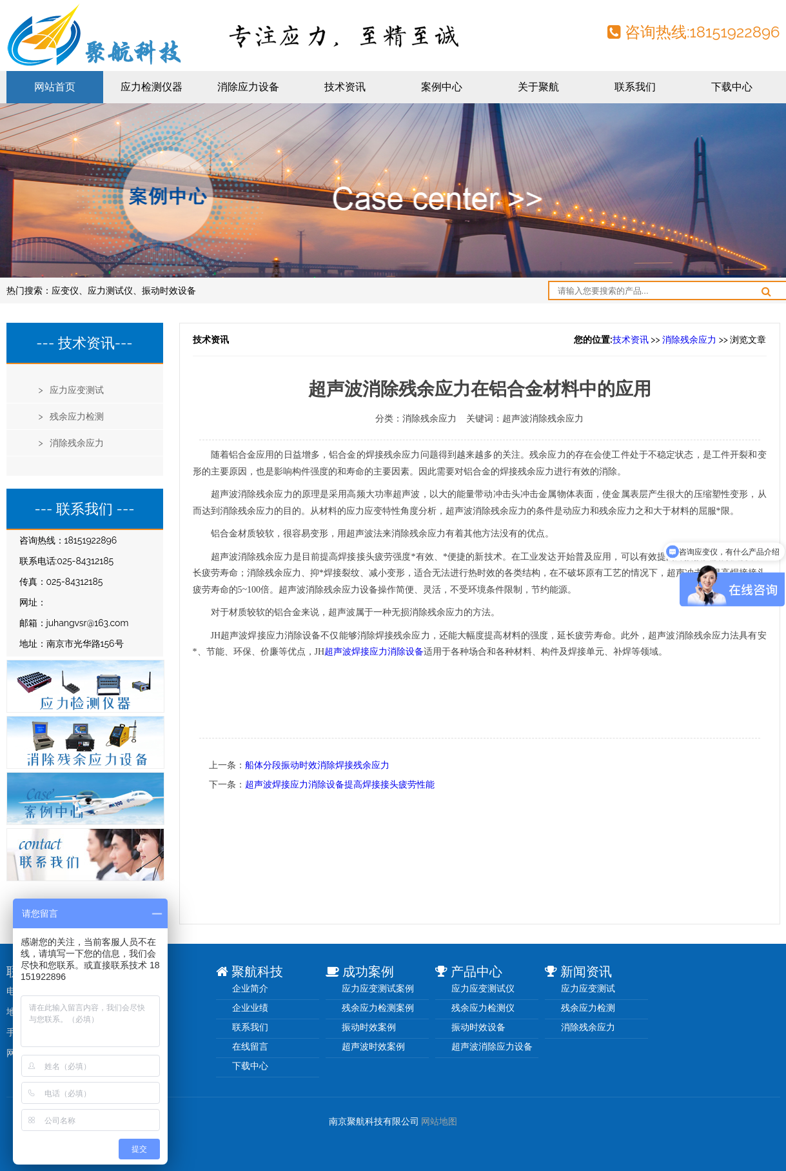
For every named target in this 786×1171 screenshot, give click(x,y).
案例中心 (441, 87)
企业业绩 (250, 1008)
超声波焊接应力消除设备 (374, 652)
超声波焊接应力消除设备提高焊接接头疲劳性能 (340, 784)
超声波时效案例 (373, 1046)
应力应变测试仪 (483, 988)
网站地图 (439, 1121)
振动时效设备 (169, 290)
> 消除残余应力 (71, 443)
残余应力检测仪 (483, 1008)
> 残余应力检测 (71, 416)
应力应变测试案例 (378, 988)
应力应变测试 (588, 988)
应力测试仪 (110, 290)
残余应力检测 (588, 1008)
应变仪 (65, 290)
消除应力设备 (248, 87)
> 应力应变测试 (71, 390)
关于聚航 (538, 87)
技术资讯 (345, 87)
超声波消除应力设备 (492, 1046)
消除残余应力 (689, 339)
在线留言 (250, 1046)
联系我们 (635, 87)
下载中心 (731, 87)
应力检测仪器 (151, 87)
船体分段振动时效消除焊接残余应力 (317, 765)
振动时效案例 (369, 1027)
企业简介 (250, 988)
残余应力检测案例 (378, 1008)
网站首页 (54, 87)
